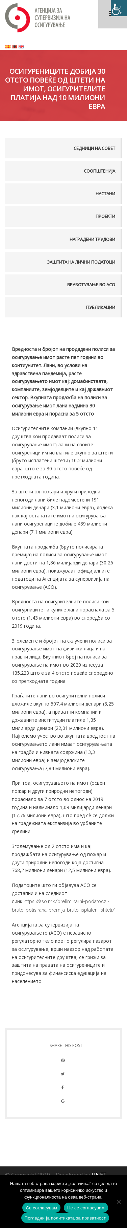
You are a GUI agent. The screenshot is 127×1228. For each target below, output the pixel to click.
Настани (105, 194)
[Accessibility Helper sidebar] (119, 8)
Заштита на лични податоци (81, 262)
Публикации (100, 307)
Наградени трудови (92, 239)
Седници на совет (94, 148)
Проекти (105, 216)
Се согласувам (41, 1207)
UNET (99, 1175)
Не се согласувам (86, 1207)
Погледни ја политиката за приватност (65, 1218)
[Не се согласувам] (118, 1201)
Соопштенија (99, 171)
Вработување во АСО (91, 285)
